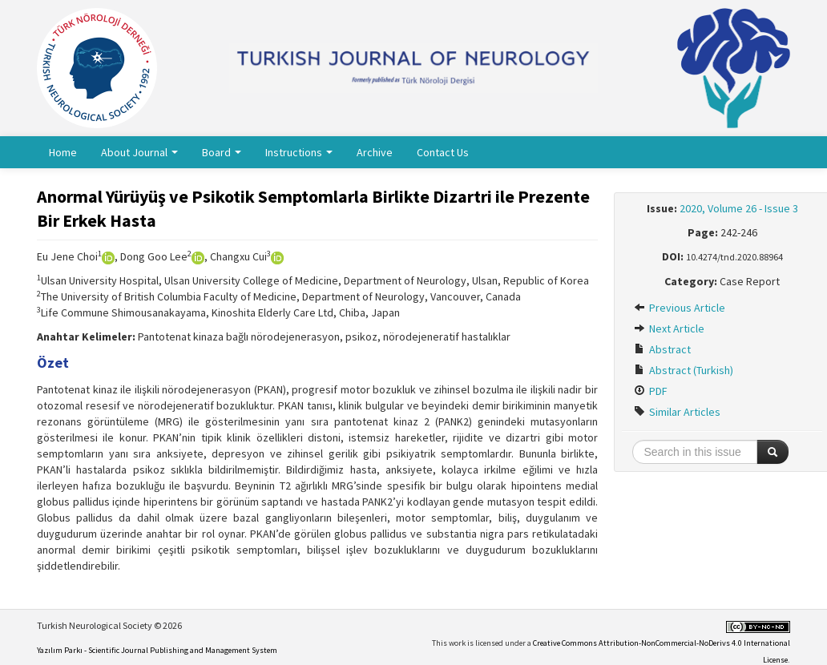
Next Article (669, 328)
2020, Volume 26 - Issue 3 (739, 208)
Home (63, 152)
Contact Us (443, 152)
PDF (651, 391)
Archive (375, 152)
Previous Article (679, 307)
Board (221, 152)
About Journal (139, 152)
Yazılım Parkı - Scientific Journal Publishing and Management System (157, 650)
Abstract (662, 349)
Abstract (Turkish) (683, 370)
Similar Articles (677, 412)
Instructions (299, 152)
